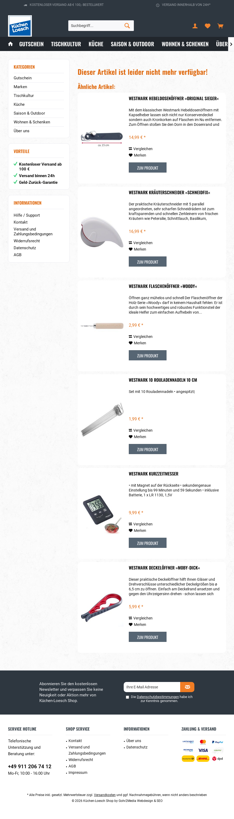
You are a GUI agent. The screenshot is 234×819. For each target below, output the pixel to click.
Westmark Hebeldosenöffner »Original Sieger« (174, 99)
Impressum (78, 772)
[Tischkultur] (66, 44)
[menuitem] (220, 25)
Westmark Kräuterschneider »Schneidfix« (169, 193)
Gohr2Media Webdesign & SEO (141, 801)
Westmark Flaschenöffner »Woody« (163, 286)
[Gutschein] (31, 44)
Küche (19, 104)
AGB (17, 254)
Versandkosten (105, 795)
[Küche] (96, 44)
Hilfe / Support (27, 215)
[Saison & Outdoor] (132, 44)
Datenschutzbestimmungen (158, 697)
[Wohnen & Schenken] (185, 44)
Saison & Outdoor (29, 113)
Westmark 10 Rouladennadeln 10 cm (163, 380)
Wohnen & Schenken (32, 122)
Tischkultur (24, 95)
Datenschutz (25, 247)
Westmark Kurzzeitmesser (153, 474)
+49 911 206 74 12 (29, 766)
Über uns (21, 130)
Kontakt (21, 222)
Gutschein (23, 78)
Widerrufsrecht (27, 241)
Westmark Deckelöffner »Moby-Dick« (164, 568)
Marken (20, 86)
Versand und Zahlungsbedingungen (33, 231)
